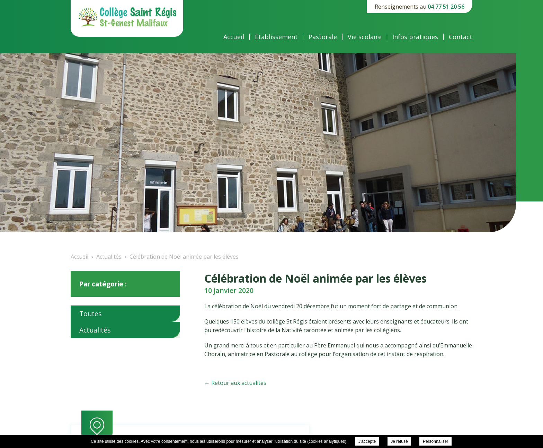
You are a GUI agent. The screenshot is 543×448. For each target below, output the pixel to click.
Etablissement (276, 37)
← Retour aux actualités (235, 383)
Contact (460, 37)
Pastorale (323, 37)
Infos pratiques (415, 37)
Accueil (233, 37)
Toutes (90, 313)
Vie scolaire (365, 37)
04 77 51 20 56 (446, 6)
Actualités (94, 330)
